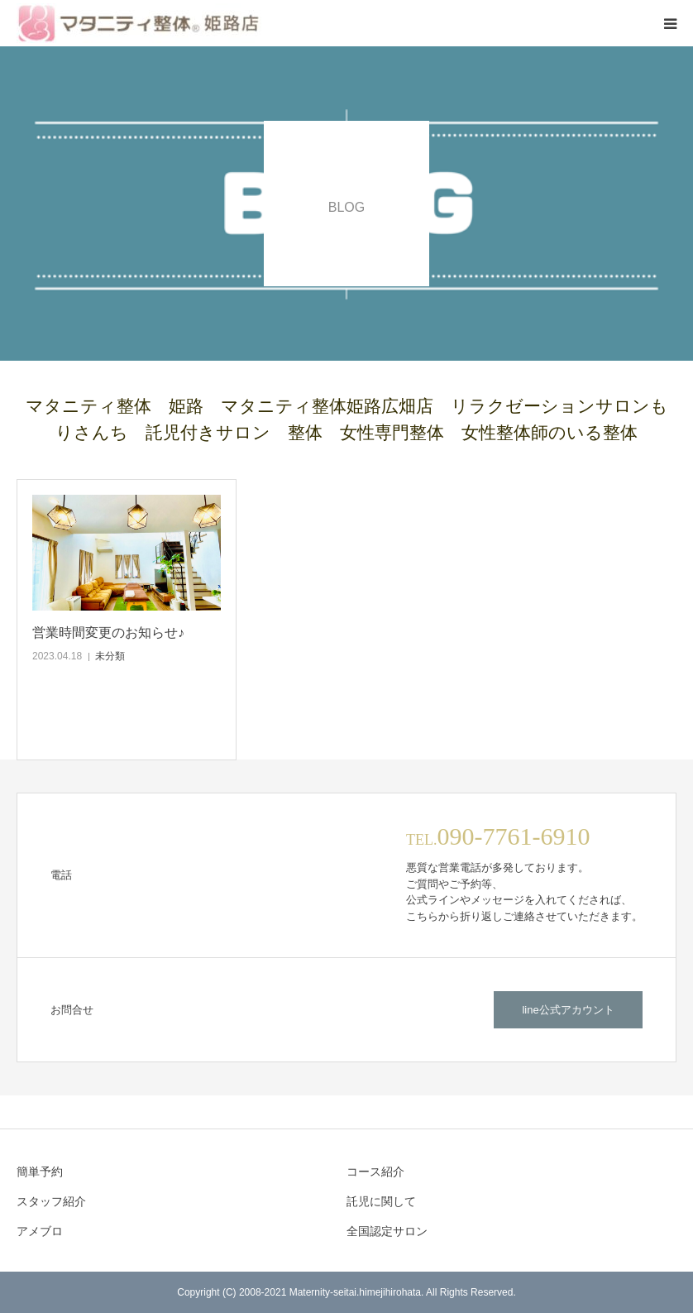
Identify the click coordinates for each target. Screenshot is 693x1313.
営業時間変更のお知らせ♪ (108, 632)
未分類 (110, 656)
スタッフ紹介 (51, 1201)
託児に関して (381, 1201)
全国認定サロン (387, 1231)
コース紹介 (375, 1171)
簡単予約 (40, 1171)
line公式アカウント (568, 1010)
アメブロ (40, 1231)
